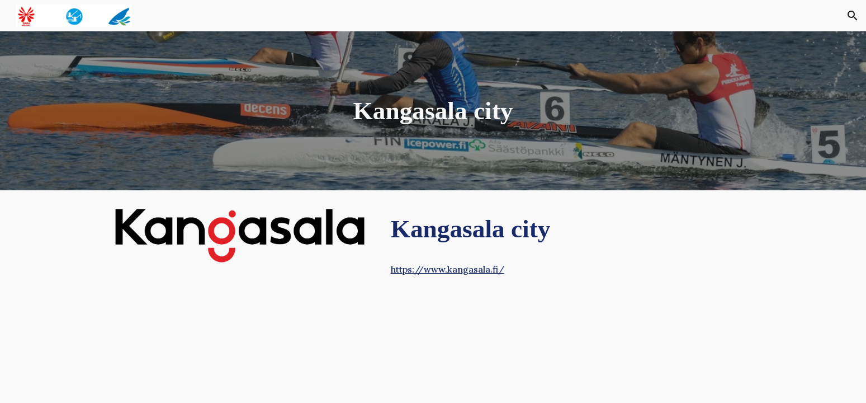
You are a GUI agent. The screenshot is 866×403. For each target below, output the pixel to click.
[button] (852, 15)
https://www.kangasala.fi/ (447, 269)
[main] (433, 111)
